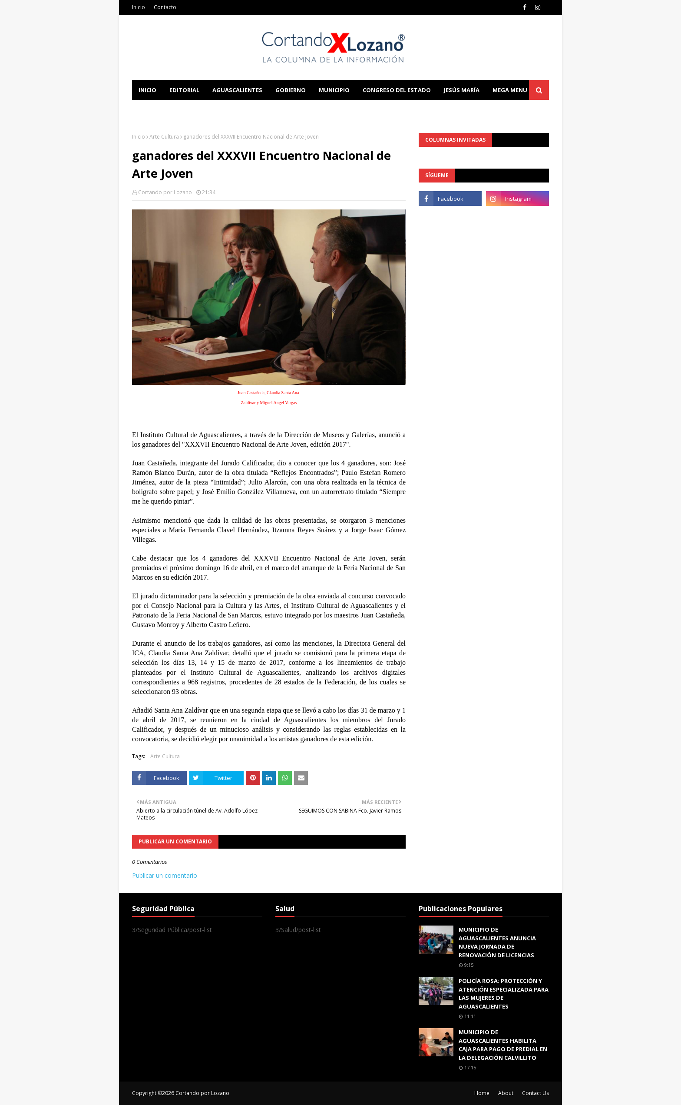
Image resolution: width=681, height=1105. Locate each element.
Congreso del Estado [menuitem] (397, 90)
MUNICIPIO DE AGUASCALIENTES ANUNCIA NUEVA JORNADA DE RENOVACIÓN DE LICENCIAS (497, 942)
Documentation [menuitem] (228, 110)
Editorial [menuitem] (184, 90)
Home (481, 1093)
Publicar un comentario (164, 875)
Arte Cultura (164, 136)
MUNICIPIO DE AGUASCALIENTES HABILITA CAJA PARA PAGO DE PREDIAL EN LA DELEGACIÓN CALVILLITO (503, 1045)
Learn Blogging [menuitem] (163, 110)
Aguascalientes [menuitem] (237, 90)
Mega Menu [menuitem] (510, 90)
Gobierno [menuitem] (290, 90)
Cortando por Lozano (165, 192)
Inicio (138, 7)
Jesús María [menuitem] (461, 90)
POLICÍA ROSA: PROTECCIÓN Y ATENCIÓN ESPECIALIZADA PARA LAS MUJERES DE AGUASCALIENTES (504, 993)
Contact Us (535, 1093)
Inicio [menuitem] (147, 90)
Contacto (165, 7)
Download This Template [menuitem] (312, 110)
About (505, 1093)
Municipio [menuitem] (334, 90)
